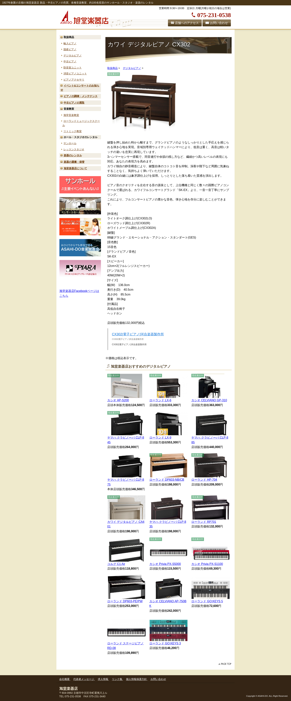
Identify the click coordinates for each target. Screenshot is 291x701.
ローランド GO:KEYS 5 (207, 601)
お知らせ (80, 87)
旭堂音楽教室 (71, 115)
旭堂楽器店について (75, 168)
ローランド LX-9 (160, 437)
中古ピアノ (69, 61)
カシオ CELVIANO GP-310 (209, 400)
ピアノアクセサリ (73, 79)
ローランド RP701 (203, 521)
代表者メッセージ (84, 679)
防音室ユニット (72, 67)
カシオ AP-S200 (118, 400)
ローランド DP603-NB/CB (166, 479)
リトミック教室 (72, 131)
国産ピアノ (69, 49)
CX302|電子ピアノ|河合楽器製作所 (138, 334)
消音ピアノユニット (75, 73)
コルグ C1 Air (116, 564)
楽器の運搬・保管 (74, 161)
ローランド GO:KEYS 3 (165, 643)
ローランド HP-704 (204, 479)
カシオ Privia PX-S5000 (165, 564)
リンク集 (117, 679)
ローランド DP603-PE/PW (125, 601)
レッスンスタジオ (73, 149)
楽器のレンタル (73, 155)
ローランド (81, 123)
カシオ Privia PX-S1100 (207, 564)
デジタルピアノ (72, 55)
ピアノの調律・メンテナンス (80, 96)
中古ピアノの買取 (74, 102)
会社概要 (64, 679)
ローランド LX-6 (160, 400)
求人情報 (103, 679)
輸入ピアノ (69, 43)
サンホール (69, 143)
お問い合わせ (219, 22)
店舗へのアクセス (187, 22)
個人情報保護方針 (137, 679)
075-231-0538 (214, 14)
